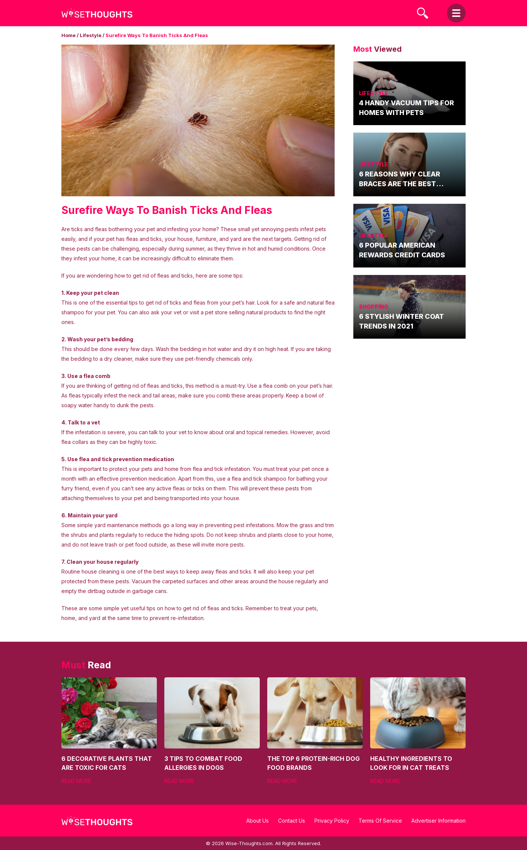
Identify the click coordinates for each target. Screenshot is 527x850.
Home (68, 35)
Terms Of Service (380, 820)
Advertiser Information (438, 820)
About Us (257, 820)
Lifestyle (90, 35)
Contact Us (291, 820)
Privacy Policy (331, 820)
